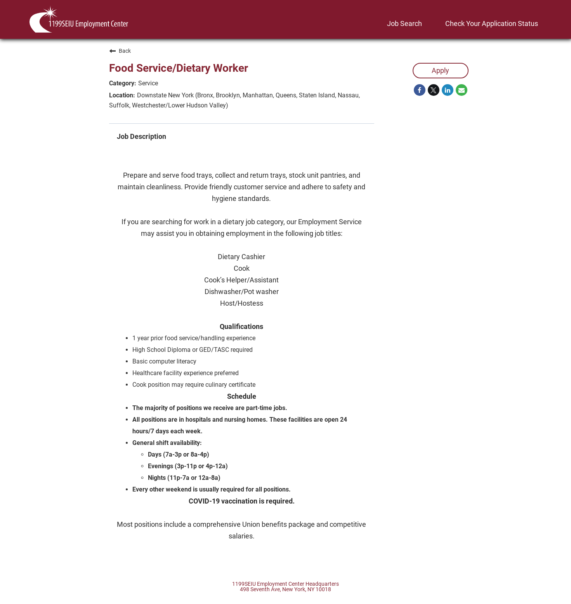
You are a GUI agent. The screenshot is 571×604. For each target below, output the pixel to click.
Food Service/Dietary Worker (178, 68)
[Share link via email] (462, 90)
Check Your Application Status (491, 23)
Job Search (404, 23)
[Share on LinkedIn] (448, 90)
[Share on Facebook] (420, 90)
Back (120, 51)
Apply (440, 70)
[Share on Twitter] (434, 90)
